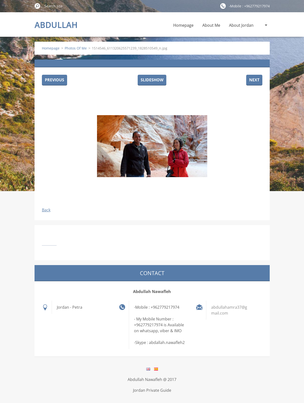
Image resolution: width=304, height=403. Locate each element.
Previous (54, 80)
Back (46, 210)
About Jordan (241, 25)
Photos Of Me (76, 48)
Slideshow (152, 80)
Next (254, 80)
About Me (211, 25)
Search (37, 5)
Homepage (183, 25)
